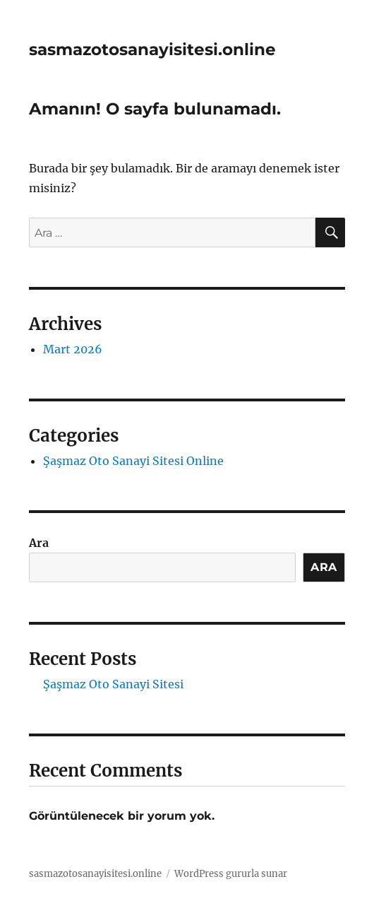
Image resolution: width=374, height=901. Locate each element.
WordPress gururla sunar (230, 874)
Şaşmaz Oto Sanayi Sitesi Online (133, 461)
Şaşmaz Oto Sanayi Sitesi (113, 684)
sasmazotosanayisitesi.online (152, 49)
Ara (39, 543)
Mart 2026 (72, 349)
